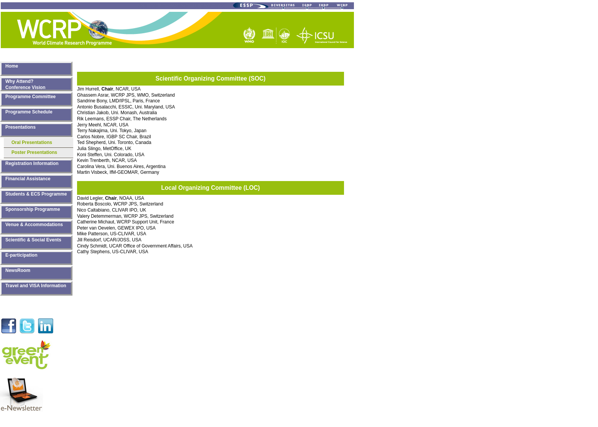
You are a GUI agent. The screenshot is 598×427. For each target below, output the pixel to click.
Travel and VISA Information (35, 285)
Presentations (20, 127)
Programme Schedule (28, 112)
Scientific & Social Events (33, 240)
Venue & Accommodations (34, 224)
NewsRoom (17, 270)
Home (11, 66)
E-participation (21, 255)
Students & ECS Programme (36, 194)
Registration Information (31, 163)
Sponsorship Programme (32, 209)
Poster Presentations (34, 152)
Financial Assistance (27, 178)
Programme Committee (30, 96)
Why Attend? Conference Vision (25, 84)
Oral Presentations (31, 142)
